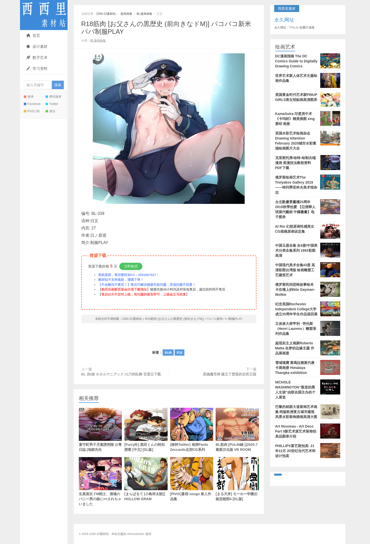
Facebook (32, 104)
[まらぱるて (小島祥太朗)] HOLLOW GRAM (146, 479)
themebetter (136, 534)
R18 (179, 352)
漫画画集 (126, 14)
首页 (33, 35)
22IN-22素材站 (44, 15)
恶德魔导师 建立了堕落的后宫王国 (229, 374)
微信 (50, 111)
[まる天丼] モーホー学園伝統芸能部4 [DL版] (237, 479)
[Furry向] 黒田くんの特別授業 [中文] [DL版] (146, 430)
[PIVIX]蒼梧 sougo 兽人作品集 (191, 479)
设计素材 (37, 46)
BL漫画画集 (144, 14)
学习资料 (37, 68)
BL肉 (168, 352)
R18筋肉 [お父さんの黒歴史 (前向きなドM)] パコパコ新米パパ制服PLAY (193, 319)
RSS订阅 (32, 111)
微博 (29, 96)
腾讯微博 (53, 96)
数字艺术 (37, 57)
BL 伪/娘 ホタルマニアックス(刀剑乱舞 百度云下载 (121, 374)
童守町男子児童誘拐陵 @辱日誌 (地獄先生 (100, 430)
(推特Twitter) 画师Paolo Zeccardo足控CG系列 (191, 430)
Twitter (52, 104)
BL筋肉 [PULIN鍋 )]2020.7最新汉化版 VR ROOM (237, 430)
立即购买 (131, 266)
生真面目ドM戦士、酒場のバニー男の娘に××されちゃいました (100, 481)
